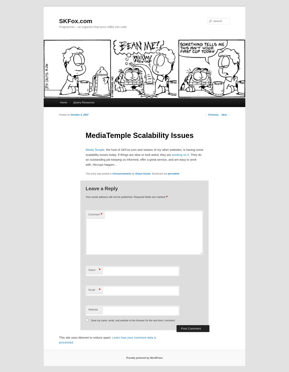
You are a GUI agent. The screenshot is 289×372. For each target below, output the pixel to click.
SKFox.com (75, 21)
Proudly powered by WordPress (144, 358)
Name (94, 270)
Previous (212, 114)
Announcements (121, 173)
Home (63, 102)
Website (93, 309)
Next (226, 114)
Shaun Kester (143, 173)
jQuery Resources (83, 102)
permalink (173, 173)
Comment (95, 215)
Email (94, 290)
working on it (180, 154)
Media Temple (95, 149)
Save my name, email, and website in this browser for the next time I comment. (133, 320)
